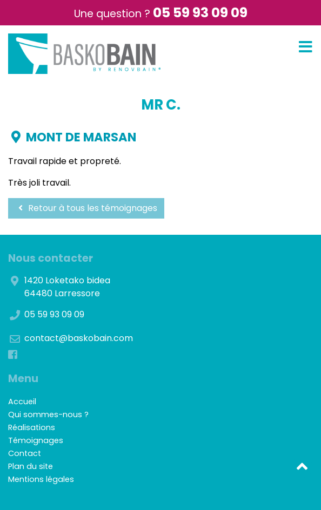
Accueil (22, 401)
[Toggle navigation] (305, 47)
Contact (24, 453)
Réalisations (31, 427)
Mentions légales (41, 479)
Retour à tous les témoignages (86, 208)
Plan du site (30, 466)
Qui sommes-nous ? (48, 414)
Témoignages (35, 440)
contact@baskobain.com (78, 338)
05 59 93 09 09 (200, 12)
